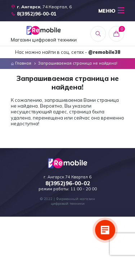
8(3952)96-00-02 (67, 183)
